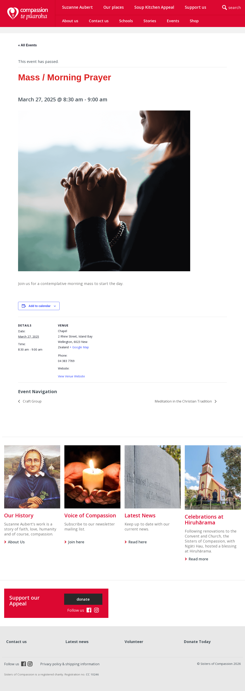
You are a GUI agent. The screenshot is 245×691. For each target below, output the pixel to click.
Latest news (76, 641)
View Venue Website (71, 376)
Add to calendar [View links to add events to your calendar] (40, 306)
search (234, 7)
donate (83, 599)
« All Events (27, 45)
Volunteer (134, 641)
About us (70, 20)
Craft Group (32, 401)
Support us (195, 7)
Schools (126, 20)
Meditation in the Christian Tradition (184, 401)
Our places (113, 7)
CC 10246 (92, 674)
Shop (194, 20)
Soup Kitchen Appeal (154, 7)
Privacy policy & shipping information (69, 664)
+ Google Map (79, 347)
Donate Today (197, 641)
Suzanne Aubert (77, 7)
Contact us (99, 20)
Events (173, 20)
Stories (149, 20)
